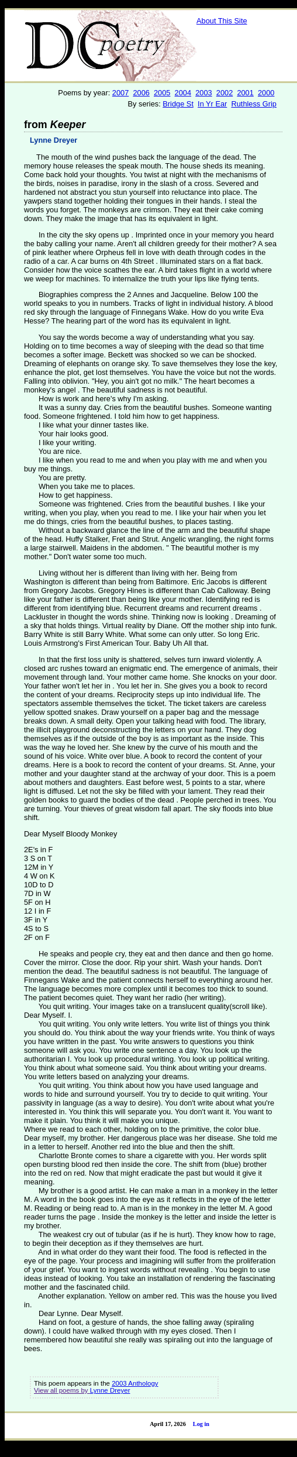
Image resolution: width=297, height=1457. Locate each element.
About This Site (221, 20)
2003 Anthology (135, 1383)
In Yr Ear (212, 103)
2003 (203, 92)
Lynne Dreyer (53, 140)
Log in (201, 1424)
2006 (141, 92)
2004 (183, 92)
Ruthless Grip (254, 103)
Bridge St (178, 103)
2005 (162, 92)
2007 (120, 92)
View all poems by (62, 1390)
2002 (224, 92)
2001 (245, 92)
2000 (266, 92)
